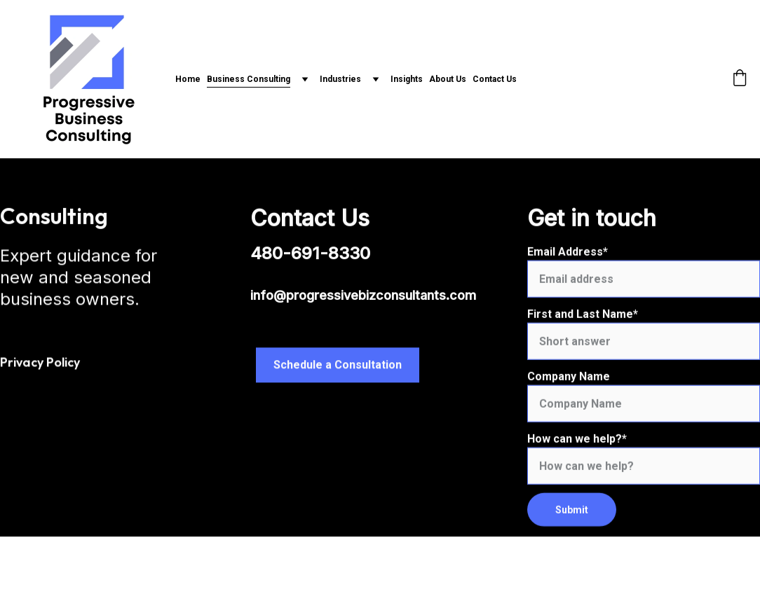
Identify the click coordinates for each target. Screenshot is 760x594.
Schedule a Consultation (337, 366)
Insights (407, 79)
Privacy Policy (40, 362)
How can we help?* (577, 446)
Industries (340, 79)
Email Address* (567, 258)
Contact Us (495, 79)
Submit (571, 517)
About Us (447, 79)
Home (188, 79)
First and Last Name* (582, 321)
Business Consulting (248, 79)
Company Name (568, 383)
